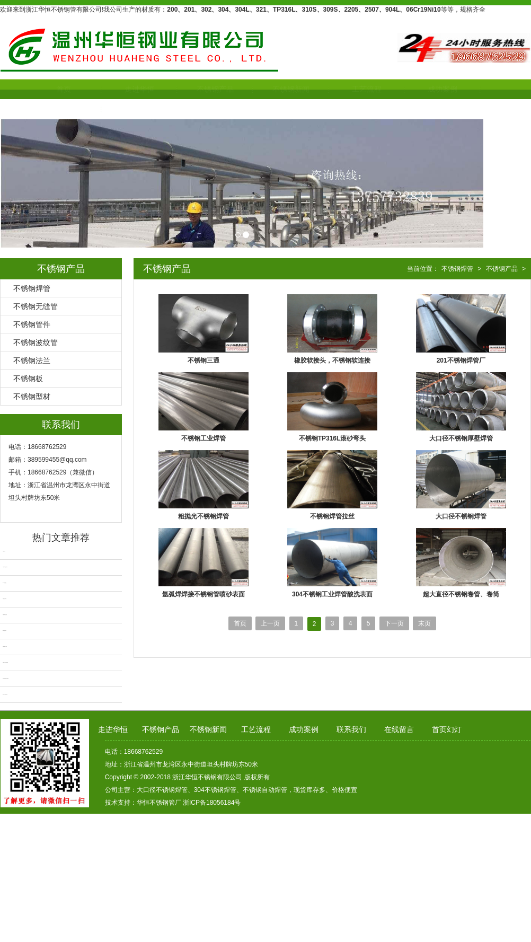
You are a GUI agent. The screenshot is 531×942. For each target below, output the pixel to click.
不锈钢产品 (190, 89)
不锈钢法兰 (31, 360)
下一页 (394, 623)
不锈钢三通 (203, 360)
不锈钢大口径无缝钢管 (5, 662)
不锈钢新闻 (266, 89)
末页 (424, 623)
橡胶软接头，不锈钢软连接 (332, 360)
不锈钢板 (28, 378)
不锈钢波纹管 (35, 342)
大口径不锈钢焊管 (461, 516)
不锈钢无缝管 (35, 306)
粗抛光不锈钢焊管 (203, 516)
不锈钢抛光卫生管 (5, 646)
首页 (38, 89)
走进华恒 (114, 89)
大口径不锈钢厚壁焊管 (461, 438)
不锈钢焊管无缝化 (5, 614)
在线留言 (399, 729)
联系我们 (39, 109)
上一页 (270, 623)
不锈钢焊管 (31, 288)
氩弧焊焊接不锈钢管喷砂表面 (203, 594)
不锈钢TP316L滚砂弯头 (332, 438)
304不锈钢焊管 (215, 790)
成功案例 (417, 89)
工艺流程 (342, 89)
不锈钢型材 (31, 396)
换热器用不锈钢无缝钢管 (5, 678)
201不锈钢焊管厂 (461, 360)
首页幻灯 (447, 729)
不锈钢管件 (31, 324)
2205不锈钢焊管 (4, 630)
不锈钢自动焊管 (4, 598)
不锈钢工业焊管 (203, 438)
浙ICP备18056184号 (212, 802)
